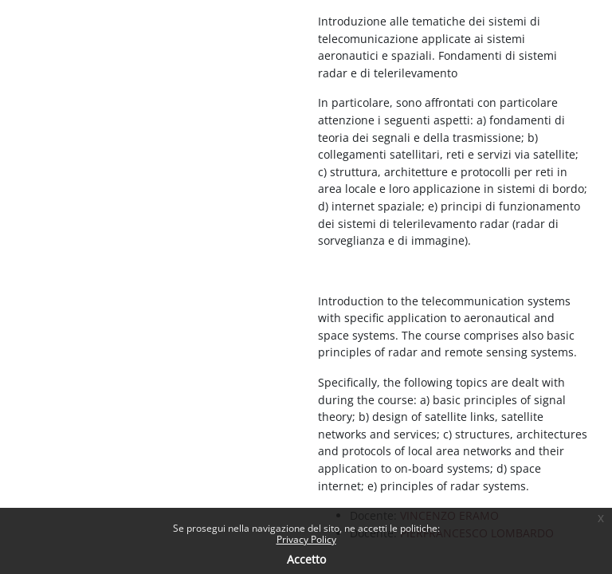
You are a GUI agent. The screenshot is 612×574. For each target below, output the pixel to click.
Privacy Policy (306, 539)
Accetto (306, 559)
